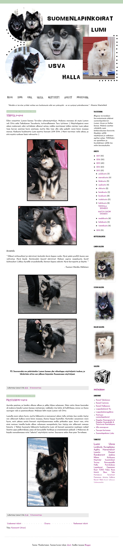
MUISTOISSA (82, 97)
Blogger (88, 545)
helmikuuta (103, 222)
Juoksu (112, 455)
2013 (98, 171)
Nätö (101, 480)
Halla (96, 465)
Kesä (113, 470)
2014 (98, 167)
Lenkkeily (98, 447)
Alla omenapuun (102, 427)
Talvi (113, 472)
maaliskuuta (103, 218)
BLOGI (10, 97)
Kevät (106, 480)
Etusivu (47, 524)
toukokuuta (103, 200)
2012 (98, 230)
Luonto (97, 452)
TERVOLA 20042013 (14, 115)
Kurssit (96, 480)
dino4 (69, 545)
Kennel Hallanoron (103, 406)
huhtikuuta (103, 203)
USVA (29, 97)
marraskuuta (104, 178)
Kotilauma (111, 458)
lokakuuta (103, 181)
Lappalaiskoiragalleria (104, 412)
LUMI (20, 97)
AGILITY (68, 97)
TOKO (101, 470)
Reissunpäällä (109, 462)
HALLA (40, 97)
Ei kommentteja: (36, 388)
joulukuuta (103, 174)
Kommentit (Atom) (18, 528)
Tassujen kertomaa (103, 430)
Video (107, 470)
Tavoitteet (111, 475)
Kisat (96, 470)
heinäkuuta (103, 192)
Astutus (105, 477)
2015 (98, 163)
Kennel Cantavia (102, 403)
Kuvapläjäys (109, 447)
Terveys (96, 462)
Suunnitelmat (110, 460)
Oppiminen (111, 467)
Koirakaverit (99, 455)
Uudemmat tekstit (14, 524)
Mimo (96, 457)
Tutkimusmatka (98, 482)
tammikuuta (103, 226)
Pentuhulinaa (110, 465)
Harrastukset (109, 450)
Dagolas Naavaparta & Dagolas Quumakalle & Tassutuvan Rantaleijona (105, 422)
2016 (98, 160)
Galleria (112, 477)
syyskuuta (103, 185)
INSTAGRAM (99, 390)
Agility (97, 450)
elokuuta (102, 188)
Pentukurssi (98, 475)
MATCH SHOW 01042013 (16, 400)
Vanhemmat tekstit (80, 524)
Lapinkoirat (98, 467)
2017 (98, 156)
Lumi (97, 444)
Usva (112, 444)
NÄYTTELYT (54, 97)
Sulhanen (112, 480)
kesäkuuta (103, 196)
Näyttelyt (97, 460)
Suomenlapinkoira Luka (105, 433)
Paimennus (97, 477)
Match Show (100, 472)
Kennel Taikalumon (103, 400)
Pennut (111, 452)
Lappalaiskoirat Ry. (103, 409)
